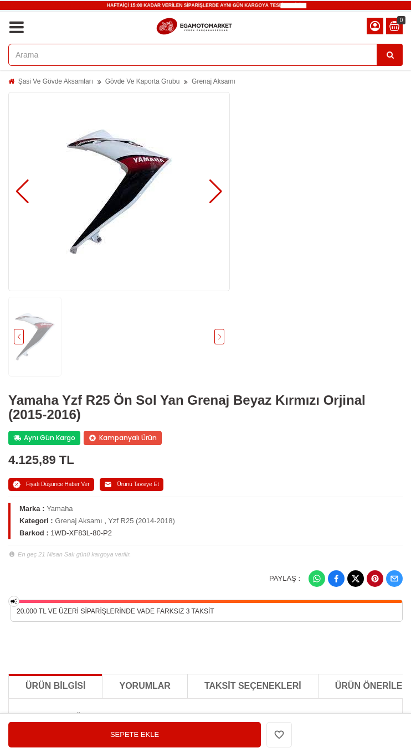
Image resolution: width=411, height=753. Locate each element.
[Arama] (390, 55)
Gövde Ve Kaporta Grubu (142, 81)
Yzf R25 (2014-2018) (141, 521)
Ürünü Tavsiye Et (131, 484)
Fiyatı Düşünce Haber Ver (51, 484)
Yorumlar (144, 685)
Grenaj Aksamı (213, 81)
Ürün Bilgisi (55, 685)
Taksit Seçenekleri (252, 685)
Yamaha (60, 508)
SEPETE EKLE (134, 734)
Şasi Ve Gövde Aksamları (55, 81)
